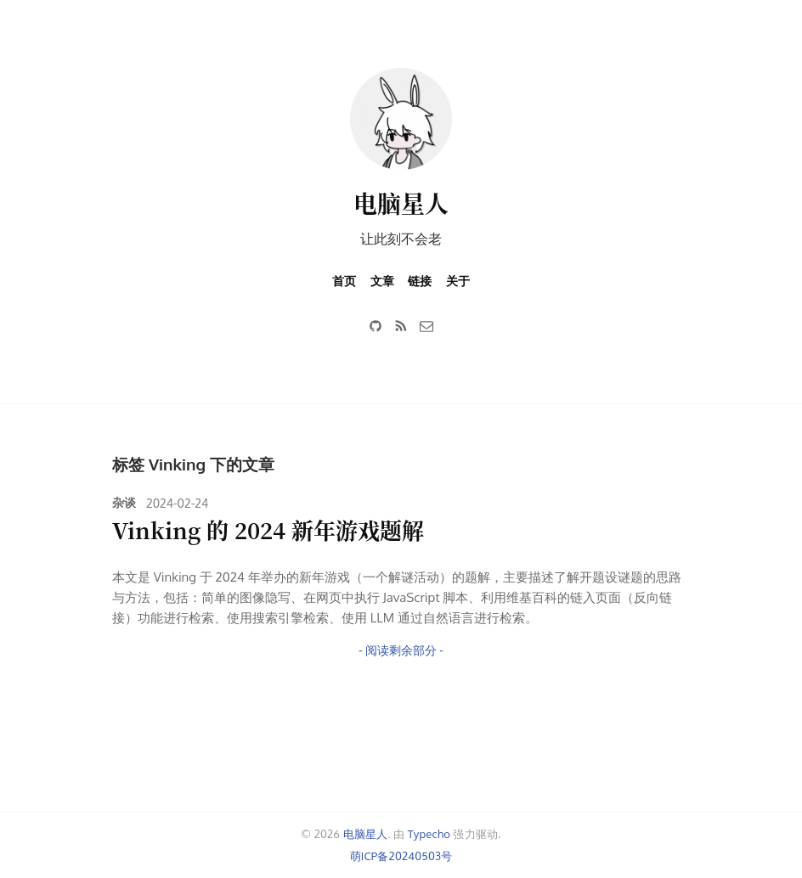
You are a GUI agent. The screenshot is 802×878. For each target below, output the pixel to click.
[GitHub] (375, 325)
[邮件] (426, 325)
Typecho (429, 834)
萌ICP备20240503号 (401, 856)
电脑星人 (401, 203)
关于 (458, 280)
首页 (344, 280)
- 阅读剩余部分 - (401, 650)
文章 (382, 280)
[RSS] (401, 325)
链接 (420, 280)
